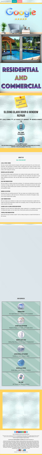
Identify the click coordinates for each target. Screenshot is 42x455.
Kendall (14, 443)
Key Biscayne (18, 443)
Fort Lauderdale (5, 443)
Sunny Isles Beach (30, 447)
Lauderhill (10, 444)
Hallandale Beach (23, 443)
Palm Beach (22, 439)
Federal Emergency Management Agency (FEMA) (21, 437)
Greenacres (11, 443)
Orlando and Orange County (30, 445)
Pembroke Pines (16, 446)
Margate (19, 444)
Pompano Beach (29, 446)
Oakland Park (23, 445)
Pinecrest (21, 446)
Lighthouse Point (15, 444)
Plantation (24, 446)
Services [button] (20, 1)
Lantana (7, 444)
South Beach (9, 447)
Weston (28, 448)
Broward (18, 439)
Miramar (34, 444)
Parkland (12, 446)
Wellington (19, 448)
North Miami (19, 445)
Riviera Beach (34, 446)
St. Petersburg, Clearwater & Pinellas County (19, 447)
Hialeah (27, 443)
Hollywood (31, 443)
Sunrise (34, 447)
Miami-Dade (15, 439)
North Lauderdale (13, 445)
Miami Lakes (25, 444)
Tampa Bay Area (14, 448)
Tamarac (37, 447)
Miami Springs (30, 444)
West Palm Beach (24, 448)
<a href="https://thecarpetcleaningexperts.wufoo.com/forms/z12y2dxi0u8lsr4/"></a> (21, 243)
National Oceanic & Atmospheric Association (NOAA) (25, 436)
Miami (22, 444)
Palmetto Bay (8, 446)
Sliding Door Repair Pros (6, 1)
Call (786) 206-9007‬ (21, 160)
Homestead (35, 443)
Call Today (15, 1)
